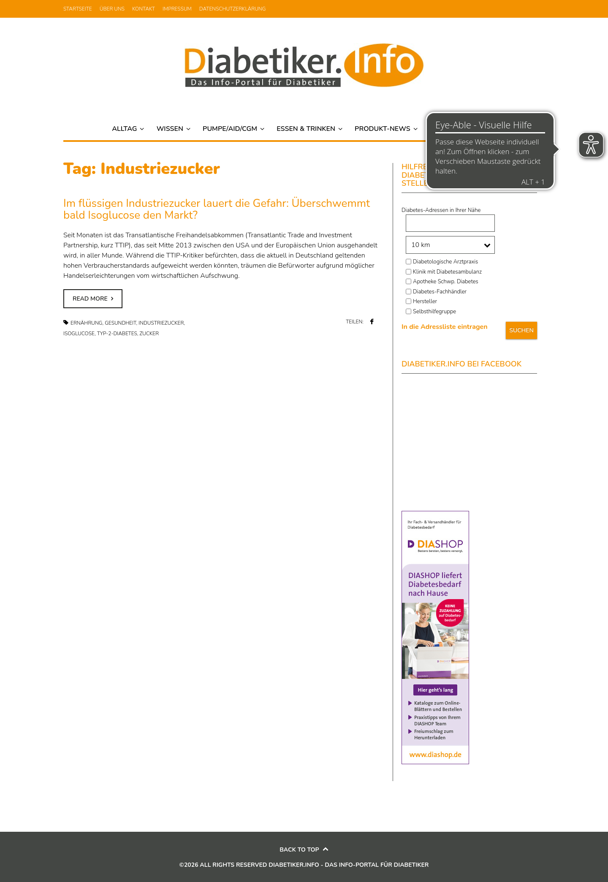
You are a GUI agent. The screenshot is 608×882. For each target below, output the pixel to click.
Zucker (149, 333)
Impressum (177, 8)
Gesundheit (120, 323)
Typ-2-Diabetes (117, 333)
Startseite (77, 8)
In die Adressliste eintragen (445, 326)
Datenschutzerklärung (232, 8)
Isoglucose (79, 333)
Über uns (112, 8)
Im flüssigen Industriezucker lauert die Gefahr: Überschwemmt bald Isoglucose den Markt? (216, 209)
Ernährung (87, 323)
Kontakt (143, 8)
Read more (90, 299)
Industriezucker (161, 323)
